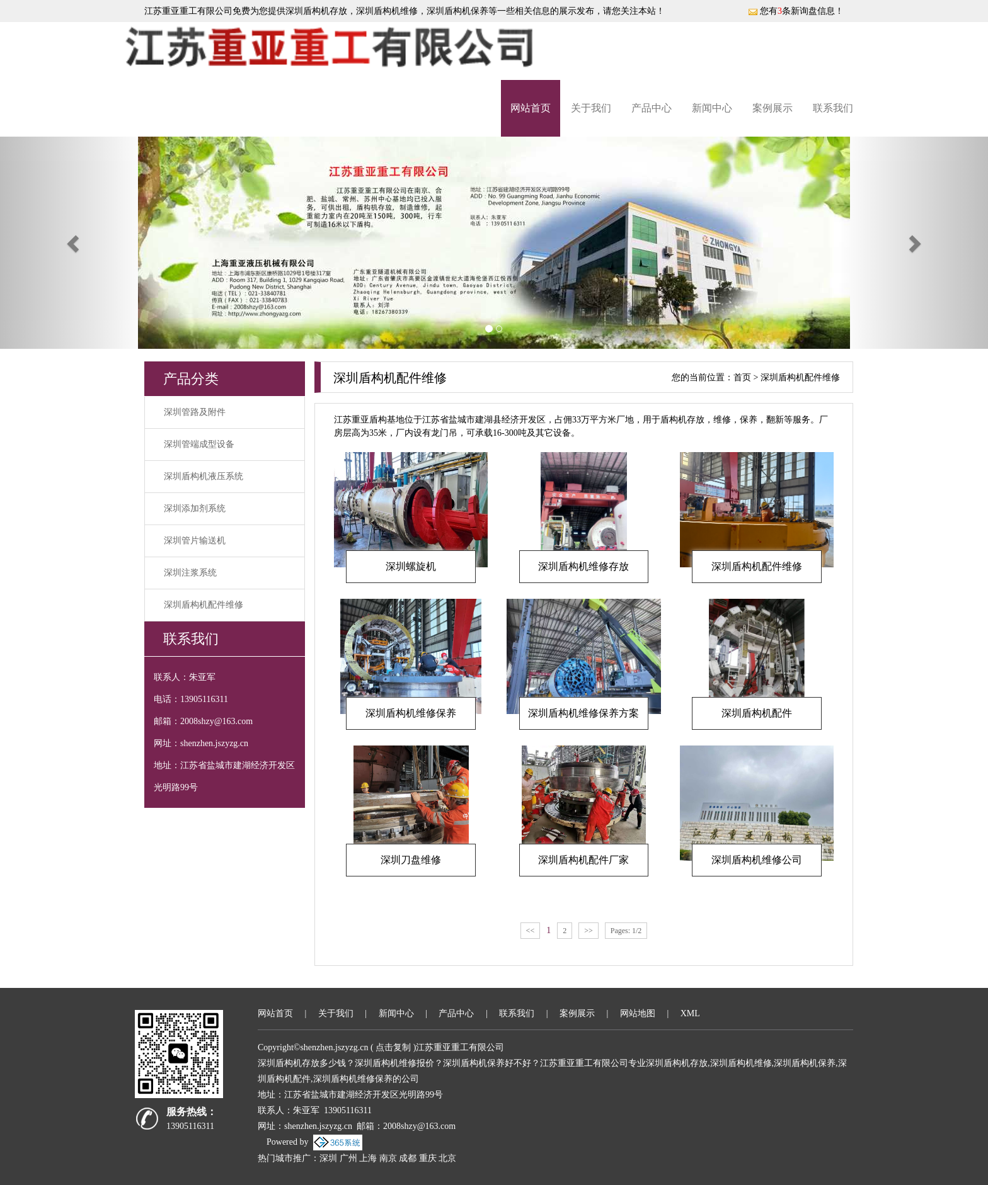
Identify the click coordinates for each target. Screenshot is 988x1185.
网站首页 (530, 108)
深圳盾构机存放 (316, 11)
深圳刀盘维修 (411, 859)
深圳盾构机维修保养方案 (583, 713)
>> (588, 930)
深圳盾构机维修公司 (756, 859)
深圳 (328, 1158)
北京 (447, 1158)
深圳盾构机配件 (756, 713)
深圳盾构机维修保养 (410, 713)
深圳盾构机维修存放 (583, 566)
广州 (348, 1158)
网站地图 (637, 1013)
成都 (407, 1158)
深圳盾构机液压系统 (203, 476)
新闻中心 (712, 108)
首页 (742, 377)
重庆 (428, 1158)
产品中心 (651, 108)
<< (530, 930)
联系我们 (833, 108)
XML (690, 1013)
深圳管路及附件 (195, 412)
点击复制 (393, 1047)
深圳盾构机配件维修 (203, 605)
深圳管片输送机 (195, 540)
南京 (388, 1158)
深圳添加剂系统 (195, 508)
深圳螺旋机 (411, 566)
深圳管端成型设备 (199, 444)
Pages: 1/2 (626, 930)
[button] (74, 243)
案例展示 (772, 108)
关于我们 (591, 108)
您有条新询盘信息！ (796, 11)
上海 (368, 1158)
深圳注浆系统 (190, 572)
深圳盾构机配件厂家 (583, 859)
